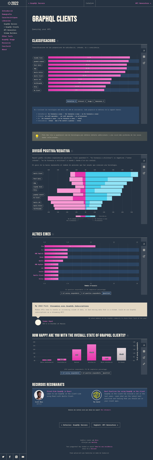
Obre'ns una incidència (103, 446)
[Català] (89, 3)
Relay (35, 86)
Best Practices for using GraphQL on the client (124, 391)
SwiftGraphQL (38, 83)
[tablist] (143, 57)
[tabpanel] (89, 84)
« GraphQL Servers (74, 425)
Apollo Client (38, 76)
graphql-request (39, 61)
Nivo (96, 440)
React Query (37, 65)
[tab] (144, 50)
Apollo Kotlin (38, 72)
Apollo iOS (37, 79)
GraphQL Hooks (38, 58)
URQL (35, 68)
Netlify (94, 442)
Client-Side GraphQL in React (59, 391)
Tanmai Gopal (38, 322)
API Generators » (106, 425)
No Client (37, 90)
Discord (93, 449)
